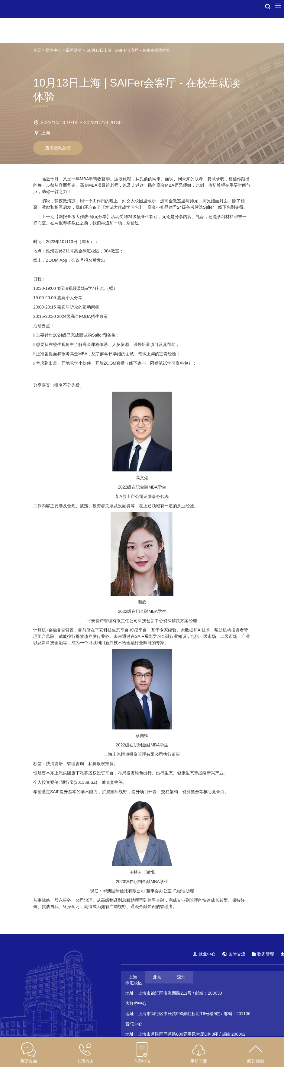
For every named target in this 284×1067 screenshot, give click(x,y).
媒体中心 (53, 50)
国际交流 (233, 953)
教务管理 (263, 953)
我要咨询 (28, 1061)
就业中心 (204, 953)
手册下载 (198, 1061)
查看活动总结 (58, 147)
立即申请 (142, 1061)
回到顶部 (255, 1061)
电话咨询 (85, 1061)
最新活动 (74, 50)
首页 (37, 50)
